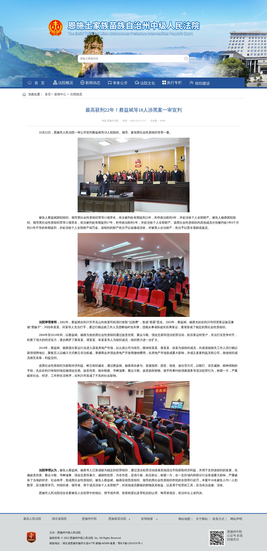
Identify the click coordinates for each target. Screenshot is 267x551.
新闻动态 (90, 83)
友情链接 (149, 518)
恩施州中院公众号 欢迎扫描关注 (235, 535)
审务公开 (117, 82)
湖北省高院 (59, 518)
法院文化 (145, 82)
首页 (48, 94)
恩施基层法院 (119, 518)
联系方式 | (218, 518)
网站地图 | (185, 518)
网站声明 (235, 518)
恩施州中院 (89, 518)
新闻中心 (60, 94)
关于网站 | (202, 518)
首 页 (36, 82)
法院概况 (63, 83)
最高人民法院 (32, 518)
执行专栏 (172, 83)
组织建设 (199, 82)
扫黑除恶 (76, 94)
